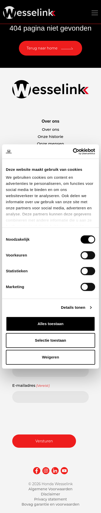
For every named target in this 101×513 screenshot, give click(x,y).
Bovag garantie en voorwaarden (50, 504)
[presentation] (51, 418)
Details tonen (73, 307)
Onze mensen (50, 143)
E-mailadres (31, 385)
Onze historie (51, 136)
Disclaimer (50, 494)
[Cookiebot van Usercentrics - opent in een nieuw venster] (72, 151)
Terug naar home (42, 48)
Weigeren (50, 357)
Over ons (50, 129)
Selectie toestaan (50, 340)
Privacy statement (50, 499)
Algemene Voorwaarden (51, 489)
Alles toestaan (50, 324)
